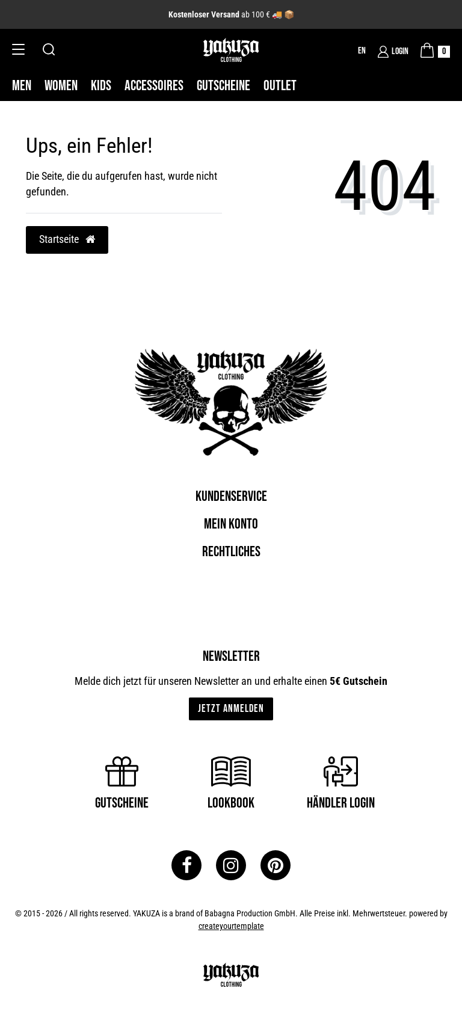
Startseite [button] (67, 239)
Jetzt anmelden (231, 708)
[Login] (393, 52)
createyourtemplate (231, 926)
